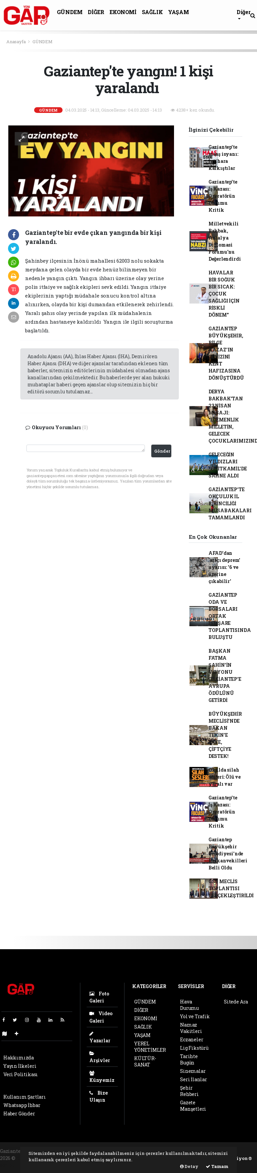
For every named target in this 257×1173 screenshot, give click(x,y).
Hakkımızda (18, 1057)
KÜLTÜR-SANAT (145, 1061)
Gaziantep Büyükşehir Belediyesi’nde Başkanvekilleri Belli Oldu (227, 853)
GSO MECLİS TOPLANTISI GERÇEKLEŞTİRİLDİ (231, 888)
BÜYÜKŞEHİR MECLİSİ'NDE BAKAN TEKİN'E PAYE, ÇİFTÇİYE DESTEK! (225, 735)
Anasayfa (16, 42)
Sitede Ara (236, 1001)
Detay (189, 1166)
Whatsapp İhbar (21, 1105)
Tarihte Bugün (189, 1059)
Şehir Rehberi (189, 1091)
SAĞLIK (152, 11)
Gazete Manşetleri (193, 1105)
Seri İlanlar (193, 1079)
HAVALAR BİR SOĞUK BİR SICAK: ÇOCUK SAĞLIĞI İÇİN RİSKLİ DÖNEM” (224, 293)
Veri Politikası (20, 1074)
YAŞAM (178, 11)
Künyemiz (101, 1077)
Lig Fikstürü (194, 1048)
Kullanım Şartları (24, 1097)
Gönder (162, 451)
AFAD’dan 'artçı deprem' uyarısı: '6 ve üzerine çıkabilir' (224, 567)
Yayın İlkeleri (19, 1066)
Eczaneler (191, 1039)
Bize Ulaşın (98, 1096)
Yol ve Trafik (195, 1016)
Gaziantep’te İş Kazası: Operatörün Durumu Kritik (222, 196)
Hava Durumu (189, 1004)
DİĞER (96, 11)
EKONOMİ (122, 11)
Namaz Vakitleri (191, 1028)
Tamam (217, 1166)
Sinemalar (192, 1071)
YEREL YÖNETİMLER (150, 1046)
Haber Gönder (19, 1113)
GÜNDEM (70, 11)
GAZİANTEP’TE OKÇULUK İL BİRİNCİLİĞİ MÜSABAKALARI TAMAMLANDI (230, 503)
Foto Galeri (99, 997)
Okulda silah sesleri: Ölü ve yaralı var (224, 777)
